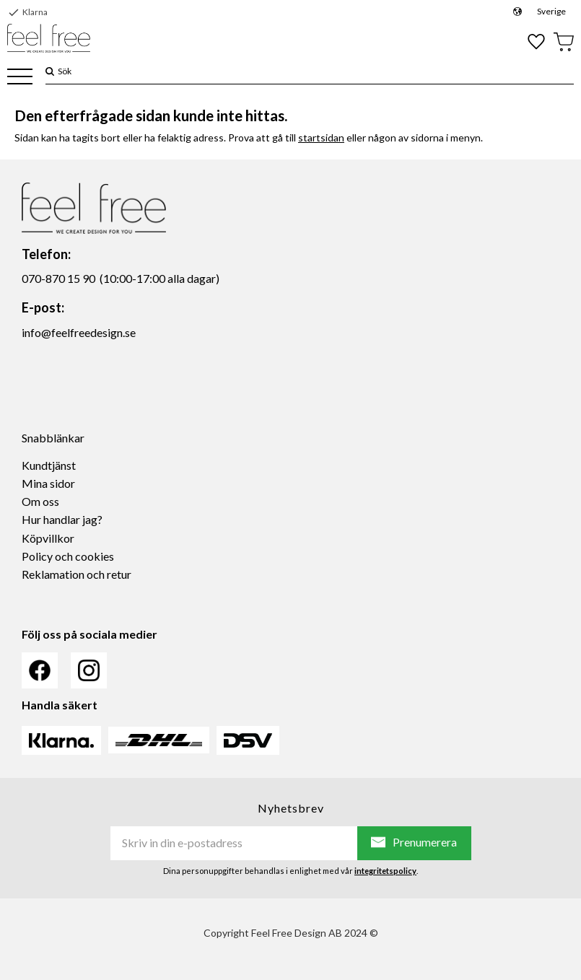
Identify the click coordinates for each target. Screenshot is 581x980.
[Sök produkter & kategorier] (314, 71)
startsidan (321, 137)
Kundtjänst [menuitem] (49, 465)
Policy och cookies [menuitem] (68, 556)
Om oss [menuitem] (40, 501)
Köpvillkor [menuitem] (48, 538)
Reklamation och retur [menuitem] (76, 574)
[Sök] (49, 71)
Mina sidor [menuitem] (48, 483)
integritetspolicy (385, 870)
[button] (19, 77)
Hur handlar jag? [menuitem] (62, 519)
